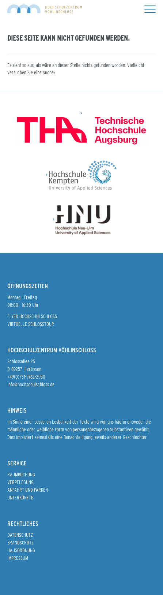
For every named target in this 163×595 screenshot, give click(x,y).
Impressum (17, 558)
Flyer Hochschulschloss (32, 316)
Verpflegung (20, 482)
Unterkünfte (20, 498)
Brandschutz (20, 543)
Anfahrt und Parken (27, 490)
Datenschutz (20, 535)
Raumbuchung (21, 474)
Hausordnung (21, 550)
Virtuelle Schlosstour (30, 324)
